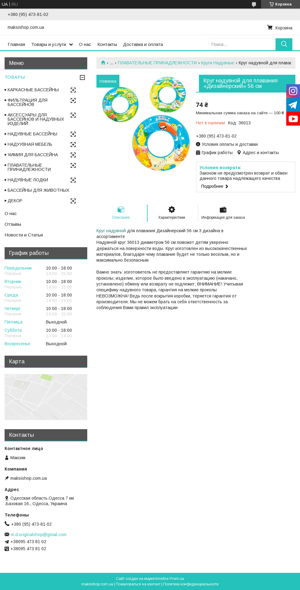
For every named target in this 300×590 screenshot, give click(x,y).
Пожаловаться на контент (138, 584)
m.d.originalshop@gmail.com (38, 534)
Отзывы (13, 224)
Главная (16, 44)
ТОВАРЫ (15, 77)
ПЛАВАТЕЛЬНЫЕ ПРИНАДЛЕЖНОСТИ (157, 62)
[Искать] (284, 44)
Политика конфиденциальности (191, 584)
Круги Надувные (217, 62)
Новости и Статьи (24, 234)
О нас (85, 44)
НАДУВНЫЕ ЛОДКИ (28, 179)
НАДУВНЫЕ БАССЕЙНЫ (32, 133)
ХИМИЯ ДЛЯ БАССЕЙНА (33, 154)
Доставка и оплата (143, 44)
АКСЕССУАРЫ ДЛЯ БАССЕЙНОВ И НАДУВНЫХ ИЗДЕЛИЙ (36, 119)
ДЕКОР (15, 200)
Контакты (107, 44)
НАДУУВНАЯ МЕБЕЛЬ (30, 144)
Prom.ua (177, 579)
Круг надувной (111, 230)
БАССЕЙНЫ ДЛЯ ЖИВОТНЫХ (38, 190)
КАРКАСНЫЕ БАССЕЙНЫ (33, 89)
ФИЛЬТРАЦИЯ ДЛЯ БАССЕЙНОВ (27, 102)
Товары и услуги (48, 44)
